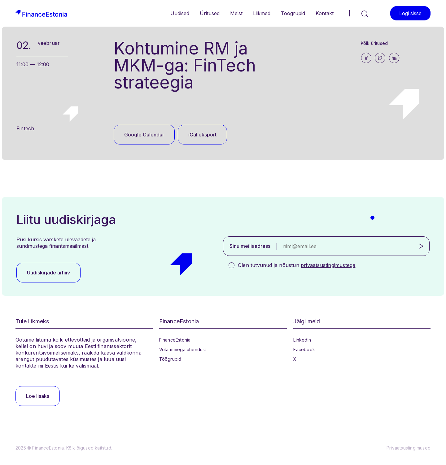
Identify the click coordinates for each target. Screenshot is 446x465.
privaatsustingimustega (328, 265)
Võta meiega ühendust (182, 349)
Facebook (304, 349)
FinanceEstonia (175, 339)
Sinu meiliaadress (250, 246)
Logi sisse (410, 13)
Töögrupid (293, 13)
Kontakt (325, 13)
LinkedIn (302, 339)
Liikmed (261, 13)
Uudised (179, 13)
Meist (236, 13)
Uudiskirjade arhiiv (48, 272)
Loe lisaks (37, 396)
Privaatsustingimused (409, 447)
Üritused (210, 13)
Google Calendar (144, 134)
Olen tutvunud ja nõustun (296, 265)
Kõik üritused (374, 43)
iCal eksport (202, 134)
